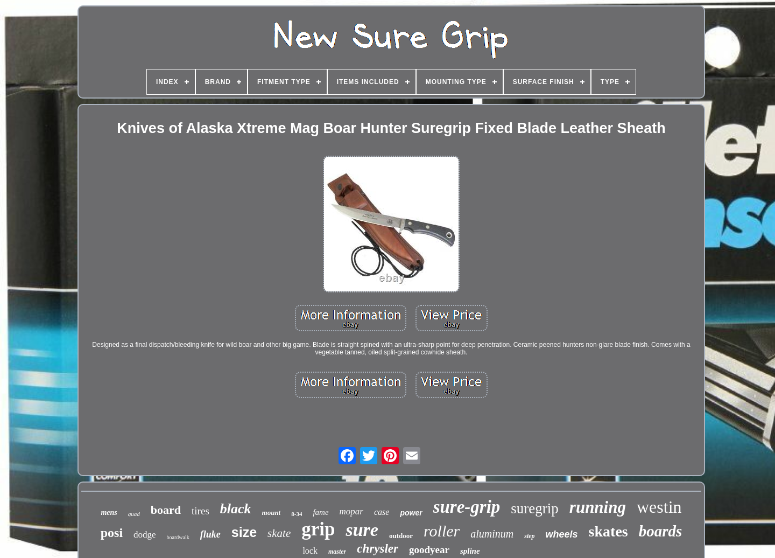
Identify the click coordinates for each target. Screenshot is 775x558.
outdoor (401, 536)
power (411, 512)
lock (310, 550)
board (166, 510)
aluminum (491, 534)
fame (320, 512)
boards (660, 531)
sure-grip (467, 507)
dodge (144, 534)
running (597, 507)
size (244, 532)
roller (442, 531)
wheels (562, 534)
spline (470, 551)
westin (659, 507)
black (235, 509)
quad (134, 514)
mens (109, 512)
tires (200, 511)
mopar (351, 511)
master (337, 551)
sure (362, 530)
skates (608, 531)
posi (112, 533)
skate (279, 533)
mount (271, 512)
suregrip (534, 508)
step (529, 536)
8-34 (296, 514)
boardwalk (178, 537)
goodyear (429, 549)
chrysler (377, 548)
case (381, 512)
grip (318, 529)
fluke (210, 534)
